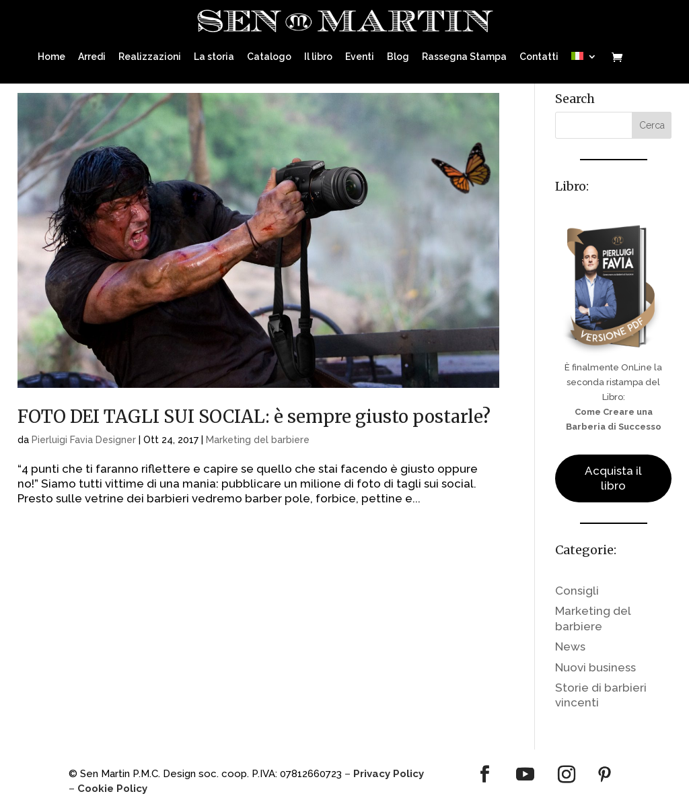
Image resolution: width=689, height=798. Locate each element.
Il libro (318, 54)
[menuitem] (584, 65)
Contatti (538, 54)
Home (51, 54)
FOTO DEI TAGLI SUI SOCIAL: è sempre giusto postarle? (254, 416)
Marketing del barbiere (258, 439)
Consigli (577, 590)
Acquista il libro (613, 478)
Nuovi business (595, 667)
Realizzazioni (149, 54)
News (570, 646)
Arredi (92, 54)
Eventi (359, 54)
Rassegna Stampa (464, 54)
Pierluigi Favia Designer (84, 439)
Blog (398, 54)
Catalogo (269, 54)
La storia (214, 54)
